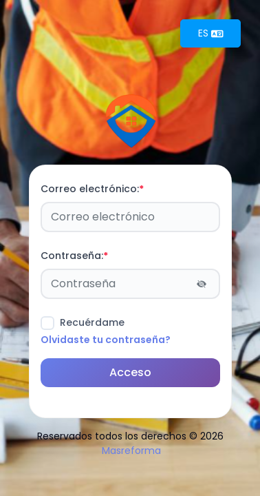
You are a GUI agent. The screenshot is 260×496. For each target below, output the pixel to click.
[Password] (130, 284)
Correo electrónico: (92, 189)
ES (211, 33)
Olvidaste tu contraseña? (106, 340)
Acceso (130, 372)
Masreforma (131, 450)
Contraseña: (74, 255)
